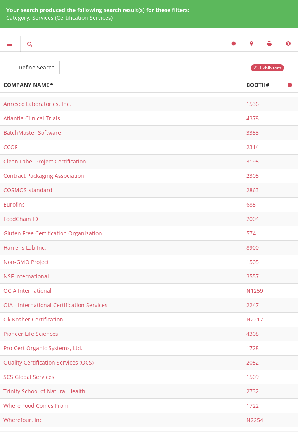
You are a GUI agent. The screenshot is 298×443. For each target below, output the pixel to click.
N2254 (254, 420)
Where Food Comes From (35, 405)
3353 (252, 132)
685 (251, 204)
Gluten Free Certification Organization (52, 233)
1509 (252, 376)
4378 (252, 118)
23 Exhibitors (267, 67)
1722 (252, 405)
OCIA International (27, 290)
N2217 (254, 319)
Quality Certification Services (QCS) (48, 362)
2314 (252, 147)
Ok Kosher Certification (33, 319)
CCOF (10, 147)
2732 (252, 391)
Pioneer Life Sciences (30, 333)
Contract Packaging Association (43, 175)
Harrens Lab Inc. (24, 247)
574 (251, 233)
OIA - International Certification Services (55, 305)
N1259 (254, 290)
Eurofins (14, 204)
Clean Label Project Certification (44, 161)
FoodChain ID (20, 218)
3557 (252, 276)
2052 (252, 362)
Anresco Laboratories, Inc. (37, 104)
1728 (252, 348)
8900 (252, 247)
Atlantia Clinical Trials (31, 118)
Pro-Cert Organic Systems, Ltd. (43, 348)
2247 (252, 305)
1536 (252, 104)
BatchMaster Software (32, 132)
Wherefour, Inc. (23, 420)
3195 (252, 161)
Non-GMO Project (26, 262)
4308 (252, 333)
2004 (252, 218)
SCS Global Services (28, 376)
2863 (252, 190)
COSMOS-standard (27, 190)
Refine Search (37, 67)
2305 (252, 175)
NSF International (26, 276)
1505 (252, 262)
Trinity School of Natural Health (44, 391)
